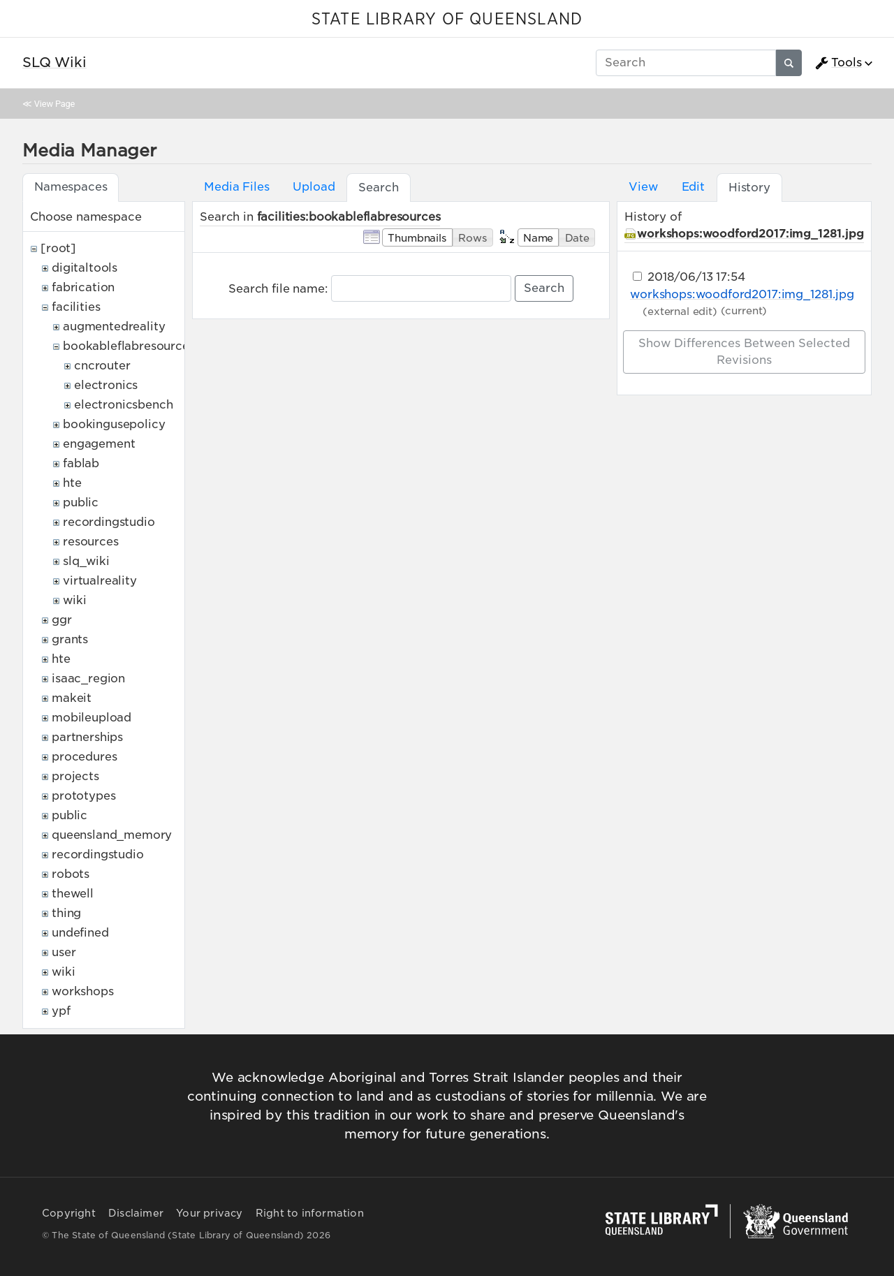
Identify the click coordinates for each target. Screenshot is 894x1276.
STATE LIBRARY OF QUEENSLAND (447, 19)
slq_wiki (86, 561)
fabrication (83, 287)
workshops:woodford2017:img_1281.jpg (750, 233)
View (643, 186)
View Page (54, 103)
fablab (81, 463)
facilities (76, 307)
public (80, 502)
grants (70, 639)
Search (544, 288)
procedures (84, 756)
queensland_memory (112, 835)
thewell (73, 893)
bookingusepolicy (114, 424)
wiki (74, 600)
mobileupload (91, 717)
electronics (106, 385)
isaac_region (88, 678)
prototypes (83, 795)
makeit (71, 698)
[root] (58, 248)
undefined (80, 932)
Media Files (236, 186)
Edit (693, 186)
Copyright (69, 1213)
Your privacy (209, 1213)
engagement (99, 443)
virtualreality (100, 580)
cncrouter (102, 365)
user (63, 952)
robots (70, 874)
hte (72, 483)
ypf (61, 1011)
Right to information (310, 1213)
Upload (314, 186)
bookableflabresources (129, 346)
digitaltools (84, 267)
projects (75, 776)
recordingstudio (109, 522)
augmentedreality (114, 326)
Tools (838, 63)
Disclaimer (135, 1213)
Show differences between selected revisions (744, 352)
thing (66, 913)
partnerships (87, 737)
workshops (83, 991)
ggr (62, 619)
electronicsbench (123, 404)
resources (91, 541)
